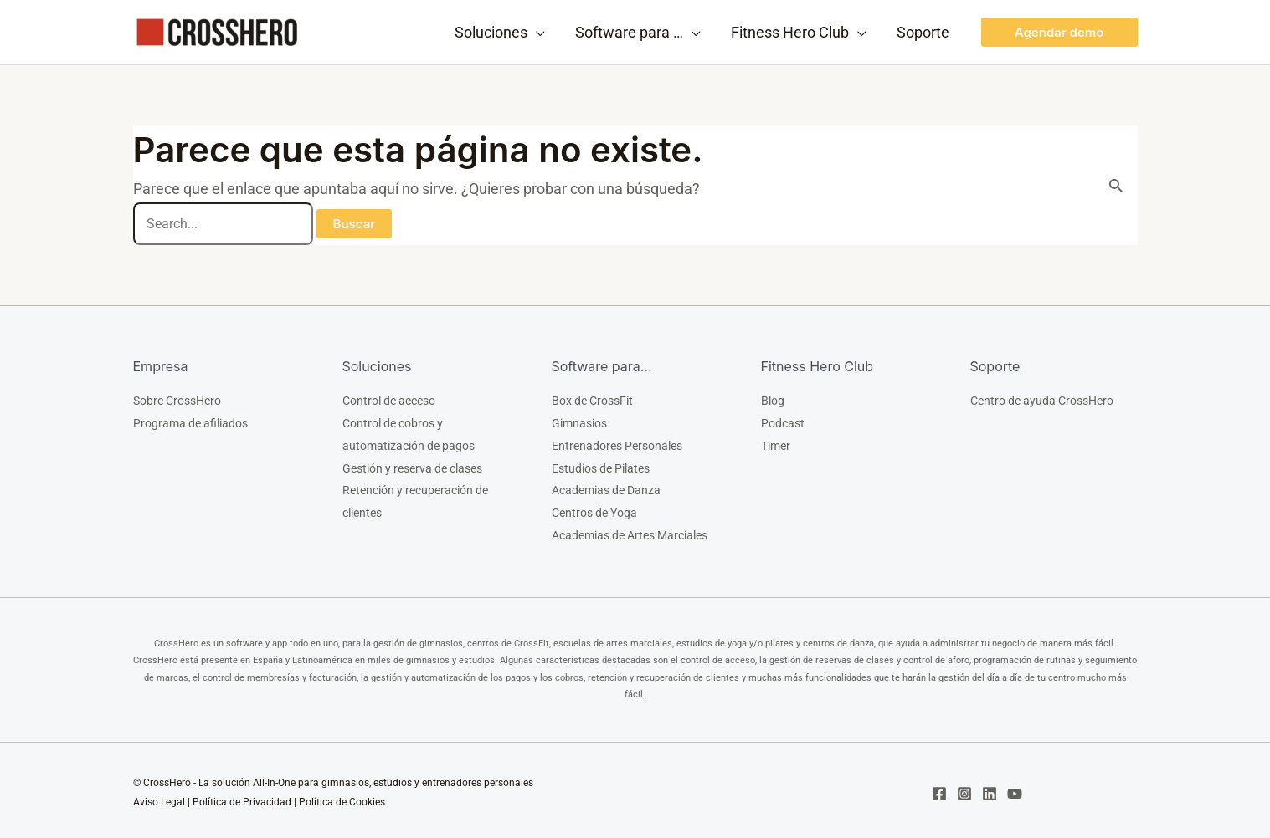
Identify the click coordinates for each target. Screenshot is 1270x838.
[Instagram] (964, 788)
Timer (775, 444)
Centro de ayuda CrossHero (1041, 400)
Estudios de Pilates (601, 466)
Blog (772, 400)
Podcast (783, 422)
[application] (536, 32)
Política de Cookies (342, 797)
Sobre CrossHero (177, 400)
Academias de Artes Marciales (629, 531)
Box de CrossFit (592, 400)
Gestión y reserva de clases (412, 466)
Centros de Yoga (594, 509)
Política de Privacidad (242, 797)
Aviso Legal (159, 797)
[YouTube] (1014, 788)
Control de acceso (388, 400)
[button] (1059, 32)
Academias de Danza (606, 487)
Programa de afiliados (190, 422)
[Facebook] (939, 788)
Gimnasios (579, 422)
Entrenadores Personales (617, 444)
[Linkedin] (989, 788)
